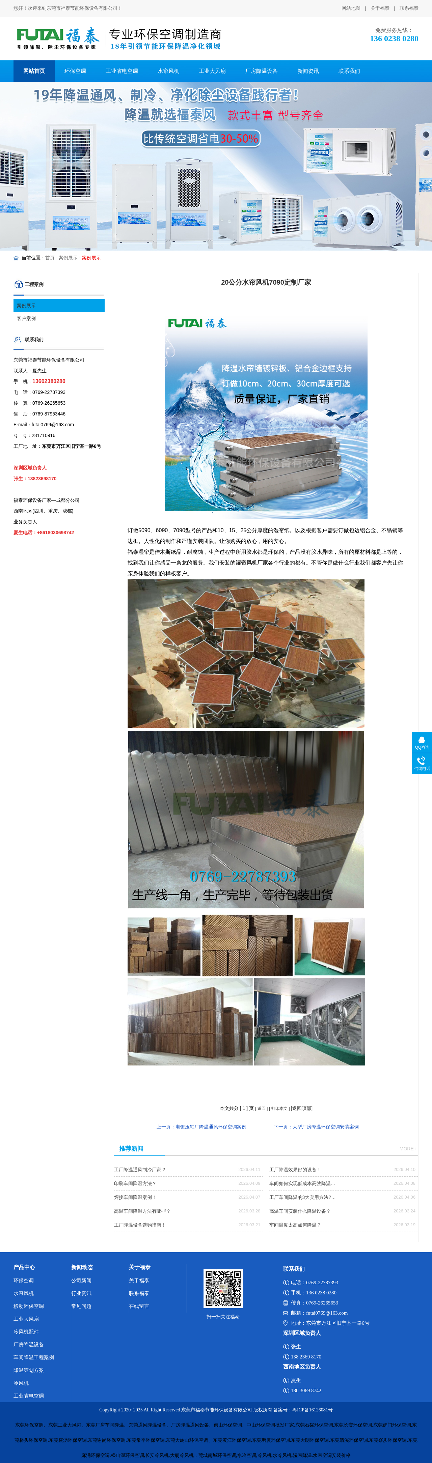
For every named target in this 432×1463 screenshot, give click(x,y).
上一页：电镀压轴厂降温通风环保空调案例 (201, 1126)
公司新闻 (81, 1280)
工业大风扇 (212, 71)
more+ (408, 1148)
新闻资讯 (308, 71)
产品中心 (24, 1267)
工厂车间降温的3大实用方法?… (302, 1197)
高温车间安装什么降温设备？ (300, 1211)
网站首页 (34, 71)
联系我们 (349, 71)
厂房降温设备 (261, 71)
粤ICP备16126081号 (312, 1409)
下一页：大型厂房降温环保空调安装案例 (316, 1126)
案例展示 (68, 257)
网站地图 (351, 8)
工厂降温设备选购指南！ (140, 1225)
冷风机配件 (26, 1332)
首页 (50, 257)
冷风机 (21, 1383)
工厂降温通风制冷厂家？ (140, 1169)
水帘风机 (168, 71)
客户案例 (26, 318)
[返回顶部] (302, 1108)
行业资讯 (81, 1293)
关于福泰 (380, 8)
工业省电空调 (122, 71)
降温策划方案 (29, 1370)
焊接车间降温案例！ (135, 1197)
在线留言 (139, 1306)
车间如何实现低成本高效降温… (302, 1183)
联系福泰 (409, 8)
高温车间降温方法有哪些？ (142, 1211)
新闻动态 (82, 1267)
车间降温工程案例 (34, 1357)
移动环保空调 (29, 1306)
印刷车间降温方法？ (135, 1183)
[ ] (244, 1108)
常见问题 (81, 1306)
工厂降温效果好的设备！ (295, 1169)
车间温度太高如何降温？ (295, 1225)
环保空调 (75, 71)
